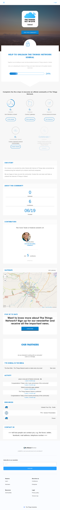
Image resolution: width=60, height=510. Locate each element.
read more (30, 68)
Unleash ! (44, 148)
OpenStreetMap (49, 307)
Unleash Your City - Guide (48, 407)
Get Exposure (49, 119)
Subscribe (30, 328)
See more (52, 368)
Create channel (16, 146)
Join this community (30, 32)
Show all (30, 260)
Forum (53, 418)
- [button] (5, 277)
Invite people (10, 119)
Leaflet (43, 307)
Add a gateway (52, 270)
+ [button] (5, 274)
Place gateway (30, 119)
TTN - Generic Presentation (47, 412)
